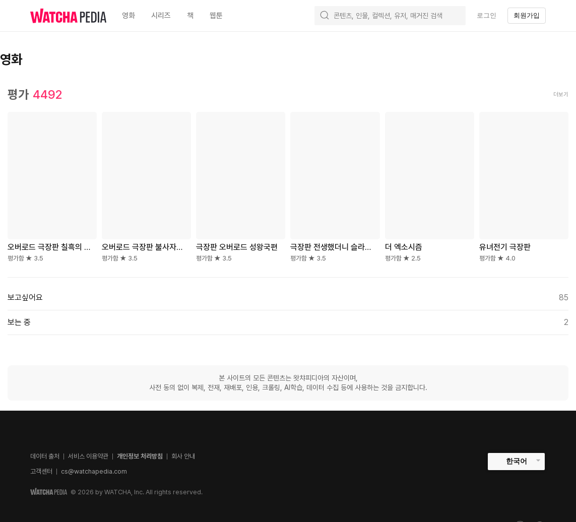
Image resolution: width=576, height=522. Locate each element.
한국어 (516, 461)
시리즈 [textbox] (161, 15)
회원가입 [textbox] (527, 15)
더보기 (560, 94)
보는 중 (288, 322)
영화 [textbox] (128, 15)
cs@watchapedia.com (94, 471)
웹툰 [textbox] (216, 15)
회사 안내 (183, 456)
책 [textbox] (190, 15)
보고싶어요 (288, 297)
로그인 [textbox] (486, 15)
